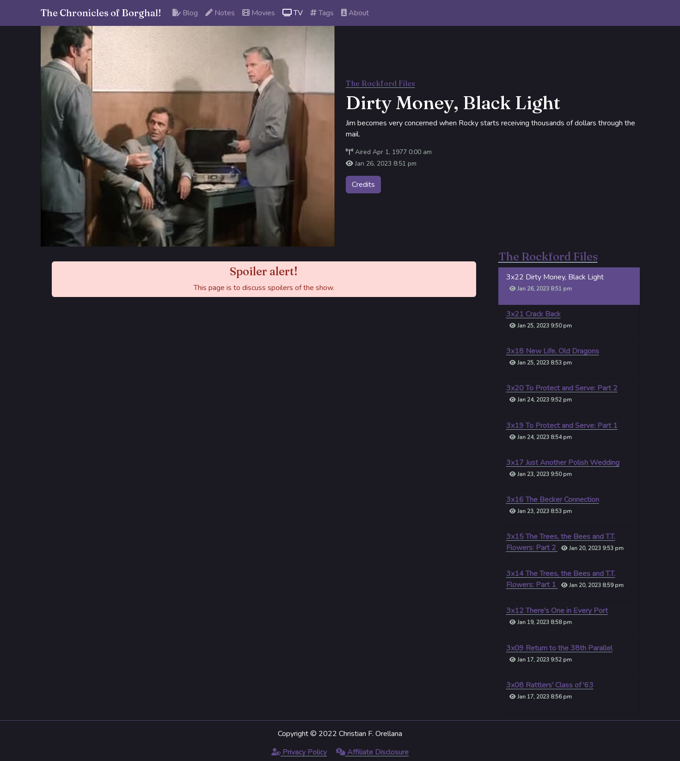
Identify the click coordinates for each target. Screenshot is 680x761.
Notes (220, 13)
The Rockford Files (380, 83)
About (355, 13)
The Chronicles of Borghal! (101, 13)
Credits (363, 184)
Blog (185, 13)
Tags (322, 13)
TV (292, 13)
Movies (258, 13)
